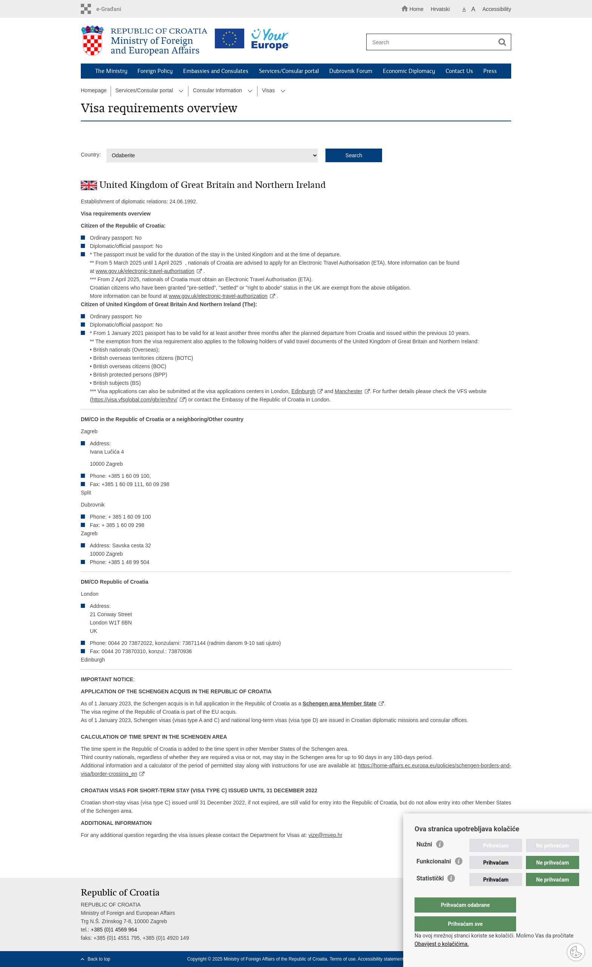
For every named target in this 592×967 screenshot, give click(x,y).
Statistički (430, 893)
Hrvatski (440, 9)
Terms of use (343, 959)
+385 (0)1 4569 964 (114, 930)
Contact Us (459, 71)
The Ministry (111, 71)
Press (490, 71)
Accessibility (497, 9)
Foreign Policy (155, 71)
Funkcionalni (433, 876)
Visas (268, 90)
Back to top (99, 959)
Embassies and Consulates (215, 71)
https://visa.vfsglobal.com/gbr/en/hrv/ (134, 400)
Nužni (424, 859)
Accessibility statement (381, 959)
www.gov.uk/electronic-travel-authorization (218, 296)
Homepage (94, 90)
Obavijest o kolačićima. (442, 944)
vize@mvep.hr (325, 835)
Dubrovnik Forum (350, 71)
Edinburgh (303, 391)
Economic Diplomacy (409, 71)
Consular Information (217, 90)
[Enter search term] (435, 42)
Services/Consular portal (289, 71)
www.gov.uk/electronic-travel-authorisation (145, 271)
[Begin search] (502, 42)
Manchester (348, 391)
